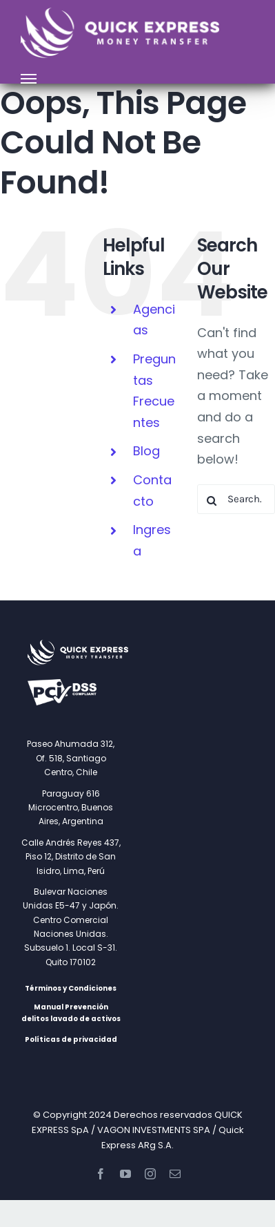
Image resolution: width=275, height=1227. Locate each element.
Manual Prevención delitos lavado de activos (71, 1013)
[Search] (212, 500)
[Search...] (236, 499)
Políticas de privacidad (71, 1039)
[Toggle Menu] (29, 79)
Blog (146, 450)
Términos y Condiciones (70, 988)
